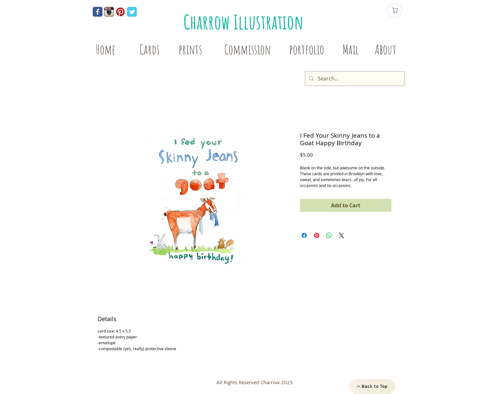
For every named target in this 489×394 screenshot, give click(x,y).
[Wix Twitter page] (132, 12)
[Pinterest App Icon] (120, 12)
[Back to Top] (372, 386)
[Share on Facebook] (304, 235)
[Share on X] (341, 235)
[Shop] (394, 10)
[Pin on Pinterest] (317, 235)
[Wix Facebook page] (98, 12)
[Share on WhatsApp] (329, 235)
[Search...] (354, 79)
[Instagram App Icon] (109, 12)
